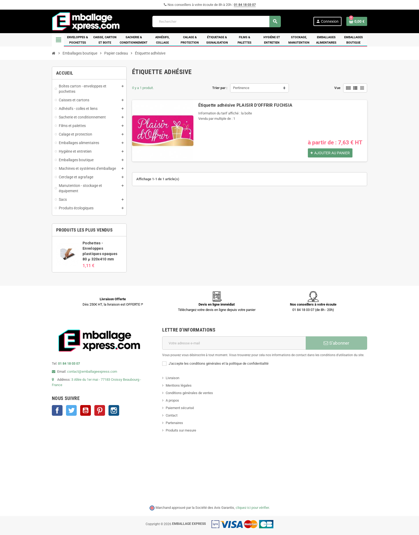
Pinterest (99, 410)
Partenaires (174, 423)
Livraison (172, 378)
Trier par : (219, 88)
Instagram (113, 410)
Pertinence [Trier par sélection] (241, 88)
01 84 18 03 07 (245, 5)
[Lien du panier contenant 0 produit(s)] (356, 21)
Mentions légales (179, 385)
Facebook (57, 410)
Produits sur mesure (181, 430)
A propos (172, 400)
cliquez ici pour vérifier (252, 508)
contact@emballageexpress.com (92, 372)
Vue (337, 88)
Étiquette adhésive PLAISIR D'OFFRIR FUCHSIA (245, 105)
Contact (171, 415)
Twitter (71, 410)
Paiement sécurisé (180, 408)
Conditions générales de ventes (189, 393)
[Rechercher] (216, 21)
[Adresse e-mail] (234, 343)
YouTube (85, 410)
